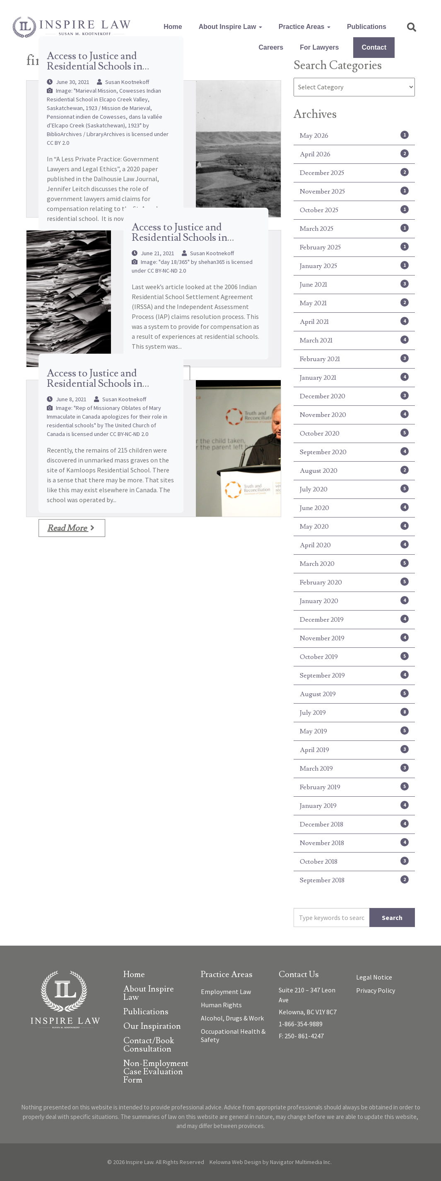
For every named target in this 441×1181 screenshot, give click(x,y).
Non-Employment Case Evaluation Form (155, 1072)
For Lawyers (319, 47)
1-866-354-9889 (301, 1024)
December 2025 (354, 172)
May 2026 (354, 135)
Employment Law (226, 991)
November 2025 (354, 191)
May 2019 (354, 730)
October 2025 (354, 209)
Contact (373, 47)
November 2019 (354, 637)
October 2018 (354, 861)
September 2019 (354, 675)
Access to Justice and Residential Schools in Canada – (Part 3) (94, 66)
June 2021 (354, 284)
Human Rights (221, 1005)
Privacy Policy (375, 990)
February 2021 (354, 358)
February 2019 (354, 786)
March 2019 (354, 768)
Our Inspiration (152, 1027)
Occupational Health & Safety (233, 1035)
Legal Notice (374, 977)
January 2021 (354, 377)
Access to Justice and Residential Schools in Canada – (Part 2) (179, 237)
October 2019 (354, 656)
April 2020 (354, 544)
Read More (70, 528)
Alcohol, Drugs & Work (232, 1018)
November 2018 (354, 842)
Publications (366, 26)
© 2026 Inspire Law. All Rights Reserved (155, 1162)
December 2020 (354, 395)
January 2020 (354, 600)
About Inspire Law (230, 26)
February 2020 (354, 582)
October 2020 (354, 433)
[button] (412, 27)
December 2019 (354, 619)
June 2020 (354, 507)
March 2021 (354, 340)
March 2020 (354, 563)
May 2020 (354, 526)
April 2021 (354, 321)
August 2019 (354, 693)
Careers (271, 47)
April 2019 (354, 749)
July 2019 (354, 712)
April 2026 (354, 153)
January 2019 (354, 805)
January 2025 (354, 265)
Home (173, 26)
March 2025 (354, 228)
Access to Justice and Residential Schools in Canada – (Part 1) (94, 384)
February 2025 (354, 247)
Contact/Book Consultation (148, 1045)
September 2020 (354, 451)
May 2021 (354, 302)
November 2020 (354, 414)
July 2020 (354, 488)
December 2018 (354, 824)
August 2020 (354, 470)
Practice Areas (304, 26)
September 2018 (354, 879)
